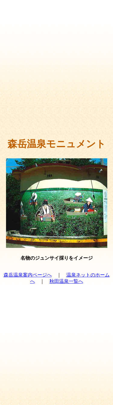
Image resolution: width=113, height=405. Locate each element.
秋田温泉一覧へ (66, 281)
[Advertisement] (56, 74)
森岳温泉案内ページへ (28, 274)
